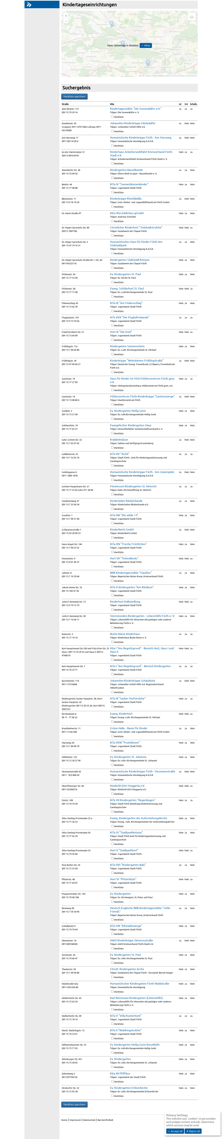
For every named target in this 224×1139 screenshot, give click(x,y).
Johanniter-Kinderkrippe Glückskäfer (133, 123)
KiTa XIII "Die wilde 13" (124, 515)
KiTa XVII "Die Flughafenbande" (129, 317)
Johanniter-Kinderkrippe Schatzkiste (132, 680)
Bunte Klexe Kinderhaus (125, 633)
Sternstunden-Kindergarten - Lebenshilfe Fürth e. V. (142, 615)
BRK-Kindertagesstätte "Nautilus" (131, 572)
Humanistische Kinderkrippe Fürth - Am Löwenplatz (142, 471)
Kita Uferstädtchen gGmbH (127, 213)
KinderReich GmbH (122, 529)
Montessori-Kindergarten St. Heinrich (133, 486)
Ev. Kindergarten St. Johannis (128, 756)
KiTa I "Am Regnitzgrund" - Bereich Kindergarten (140, 666)
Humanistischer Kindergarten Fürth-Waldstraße (139, 983)
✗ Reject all (193, 1131)
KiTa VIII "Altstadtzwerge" (126, 925)
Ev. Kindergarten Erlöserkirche (129, 1087)
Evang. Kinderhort (121, 713)
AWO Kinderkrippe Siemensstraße (131, 940)
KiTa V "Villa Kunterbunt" (126, 1015)
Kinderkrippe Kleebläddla (125, 198)
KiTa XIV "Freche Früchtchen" (128, 544)
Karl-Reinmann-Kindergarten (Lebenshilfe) (136, 997)
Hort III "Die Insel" (121, 331)
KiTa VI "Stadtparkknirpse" (126, 832)
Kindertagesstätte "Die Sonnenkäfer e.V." (136, 108)
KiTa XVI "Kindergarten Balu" (128, 864)
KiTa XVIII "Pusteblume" (125, 742)
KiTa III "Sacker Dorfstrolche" (128, 698)
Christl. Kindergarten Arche (127, 969)
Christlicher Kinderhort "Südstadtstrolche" (136, 227)
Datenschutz (89, 1119)
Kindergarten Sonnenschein (127, 346)
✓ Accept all (175, 1131)
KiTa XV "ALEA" (119, 453)
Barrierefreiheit (105, 1119)
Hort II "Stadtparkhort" (124, 850)
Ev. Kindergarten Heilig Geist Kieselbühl (134, 1044)
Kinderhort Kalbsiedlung (125, 601)
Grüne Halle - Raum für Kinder (129, 728)
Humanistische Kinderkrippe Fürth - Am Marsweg (140, 137)
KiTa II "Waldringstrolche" (126, 1030)
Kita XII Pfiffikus (120, 1073)
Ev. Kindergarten (120, 893)
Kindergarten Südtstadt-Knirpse (129, 259)
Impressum (75, 1119)
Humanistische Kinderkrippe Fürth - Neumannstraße (142, 771)
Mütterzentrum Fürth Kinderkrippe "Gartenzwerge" (142, 396)
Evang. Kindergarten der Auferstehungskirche (138, 818)
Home (64, 1119)
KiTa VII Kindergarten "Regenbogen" (133, 800)
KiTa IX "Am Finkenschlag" (126, 303)
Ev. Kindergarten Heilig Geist (128, 410)
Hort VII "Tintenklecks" (124, 558)
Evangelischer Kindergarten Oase (130, 425)
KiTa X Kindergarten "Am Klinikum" (132, 587)
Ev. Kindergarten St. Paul (125, 274)
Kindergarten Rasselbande (126, 169)
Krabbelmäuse (119, 439)
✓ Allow (145, 45)
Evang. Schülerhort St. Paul (127, 288)
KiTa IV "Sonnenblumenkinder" (129, 184)
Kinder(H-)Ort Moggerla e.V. (127, 785)
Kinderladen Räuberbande (126, 500)
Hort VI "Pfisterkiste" (123, 879)
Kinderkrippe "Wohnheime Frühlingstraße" (137, 360)
